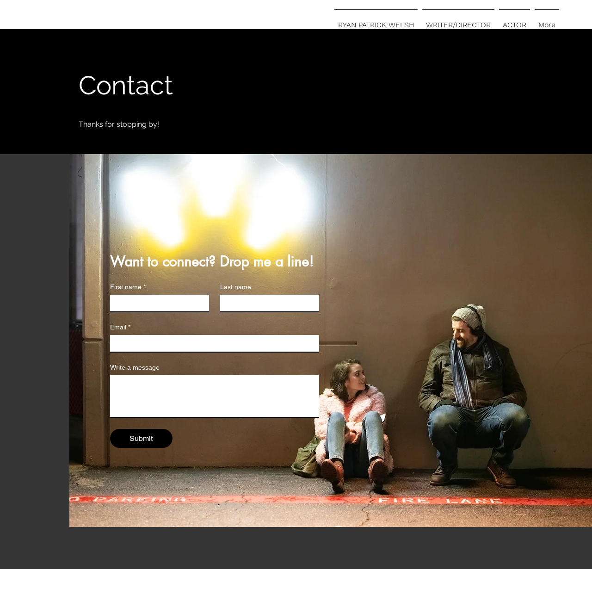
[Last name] (267, 303)
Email (120, 327)
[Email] (212, 343)
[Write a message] (214, 396)
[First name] (157, 303)
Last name (235, 287)
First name (128, 287)
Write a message (135, 367)
